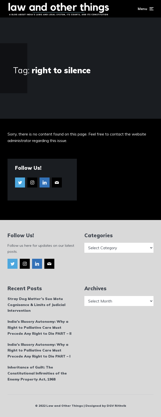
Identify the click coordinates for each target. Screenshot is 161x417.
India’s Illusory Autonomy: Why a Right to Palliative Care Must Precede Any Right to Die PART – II (39, 327)
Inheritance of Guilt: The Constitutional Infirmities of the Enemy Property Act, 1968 (37, 373)
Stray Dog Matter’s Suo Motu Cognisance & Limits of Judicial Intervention (36, 304)
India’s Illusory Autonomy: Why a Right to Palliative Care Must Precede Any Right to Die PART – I (39, 350)
